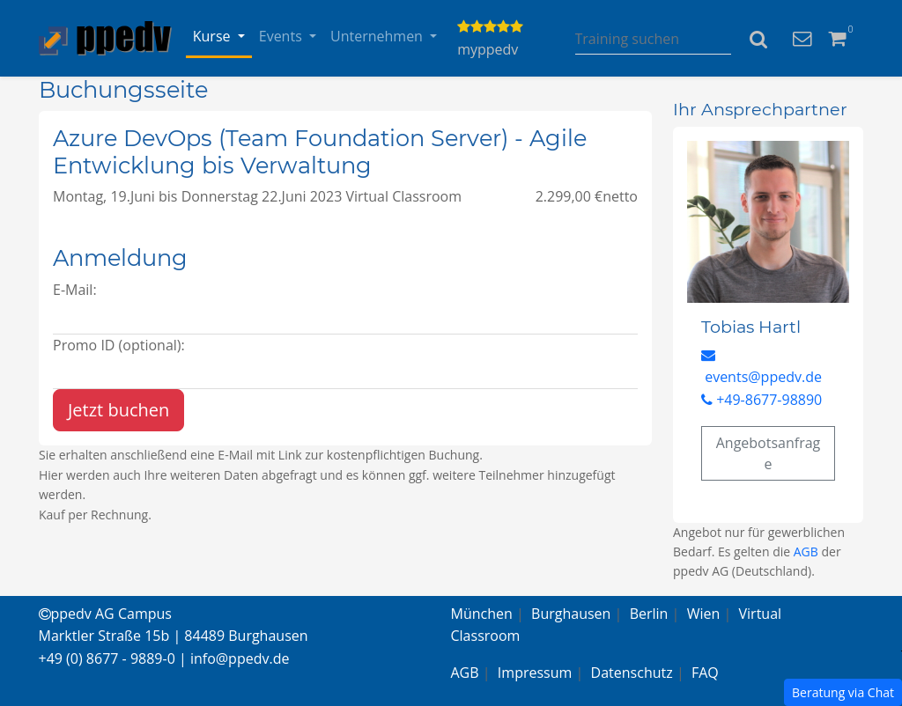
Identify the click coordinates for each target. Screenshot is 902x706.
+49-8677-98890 (761, 399)
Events (282, 36)
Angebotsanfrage (768, 453)
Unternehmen (378, 36)
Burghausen (570, 613)
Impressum (535, 672)
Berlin (649, 613)
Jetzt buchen (118, 410)
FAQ (705, 672)
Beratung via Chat (843, 692)
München (482, 613)
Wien (704, 613)
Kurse (213, 36)
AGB (806, 551)
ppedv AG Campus (105, 613)
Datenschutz (632, 672)
